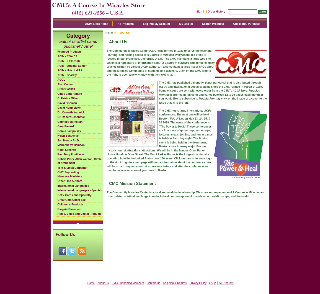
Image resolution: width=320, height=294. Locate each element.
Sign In (200, 11)
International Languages (73, 185)
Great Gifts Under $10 (71, 200)
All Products (126, 24)
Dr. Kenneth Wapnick (71, 112)
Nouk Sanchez (66, 149)
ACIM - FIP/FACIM (68, 61)
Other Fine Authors (69, 181)
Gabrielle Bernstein (70, 121)
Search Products (213, 24)
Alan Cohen (65, 84)
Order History (216, 11)
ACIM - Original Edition (72, 65)
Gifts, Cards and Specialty (74, 195)
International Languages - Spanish (79, 190)
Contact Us (153, 283)
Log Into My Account (156, 24)
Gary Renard (65, 126)
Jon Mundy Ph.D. (68, 140)
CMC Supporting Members (127, 283)
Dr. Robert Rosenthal (71, 117)
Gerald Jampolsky (69, 131)
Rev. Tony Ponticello (70, 154)
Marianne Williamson (71, 145)
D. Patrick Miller (67, 98)
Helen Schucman (68, 135)
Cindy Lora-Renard (69, 93)
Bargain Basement (69, 209)
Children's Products (70, 204)
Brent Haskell (66, 89)
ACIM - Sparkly (67, 75)
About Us (103, 283)
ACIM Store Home (96, 24)
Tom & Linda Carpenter (72, 167)
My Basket (186, 24)
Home (109, 32)
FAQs (212, 283)
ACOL (61, 79)
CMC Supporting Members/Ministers (69, 174)
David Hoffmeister (69, 107)
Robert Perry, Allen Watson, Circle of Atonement (79, 161)
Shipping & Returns (175, 283)
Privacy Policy (197, 283)
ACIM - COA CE (67, 56)
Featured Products (69, 51)
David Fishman (67, 103)
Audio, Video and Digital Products (79, 213)
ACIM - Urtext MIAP (69, 70)
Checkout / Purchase (246, 24)
